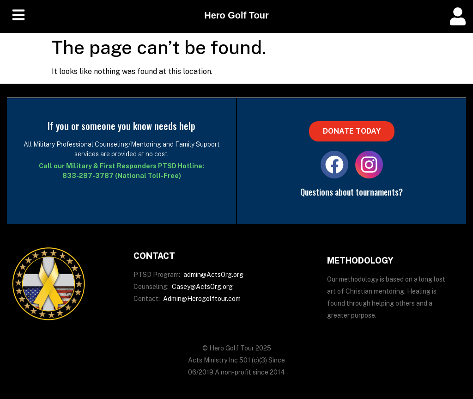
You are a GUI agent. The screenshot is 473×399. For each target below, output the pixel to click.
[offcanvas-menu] (457, 16)
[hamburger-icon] (18, 16)
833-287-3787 (88, 175)
